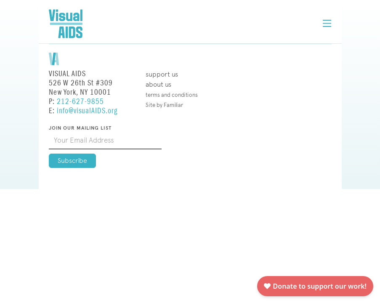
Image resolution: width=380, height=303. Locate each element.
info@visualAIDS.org (87, 111)
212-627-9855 (80, 101)
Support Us (162, 74)
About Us (158, 84)
